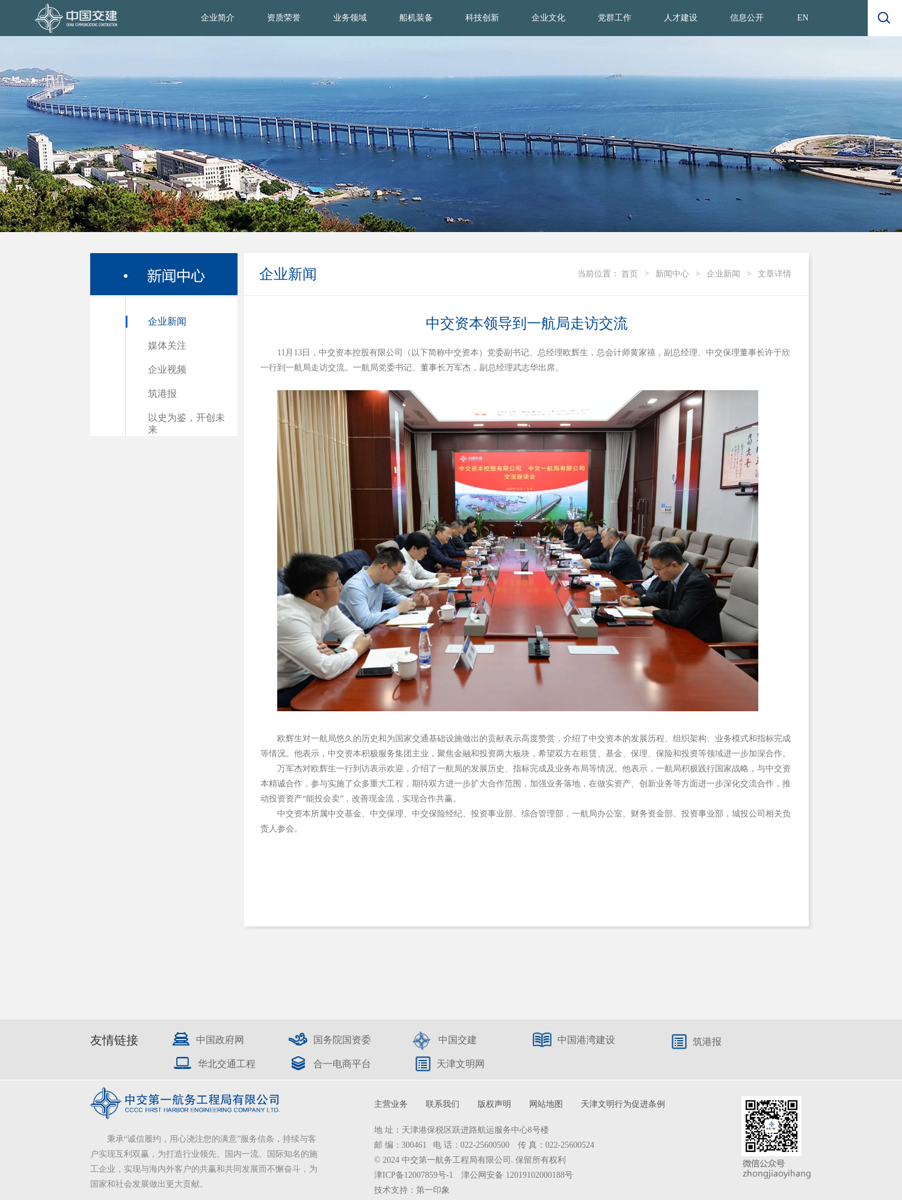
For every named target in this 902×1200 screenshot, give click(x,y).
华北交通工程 (227, 1064)
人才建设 (681, 17)
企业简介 (218, 17)
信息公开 (747, 17)
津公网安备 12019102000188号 (517, 1175)
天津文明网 (461, 1064)
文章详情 (774, 273)
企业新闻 (167, 321)
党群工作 (614, 17)
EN (803, 17)
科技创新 (482, 17)
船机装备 (416, 17)
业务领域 (350, 17)
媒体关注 (167, 345)
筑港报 (162, 393)
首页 (629, 273)
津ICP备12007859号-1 (414, 1175)
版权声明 (494, 1104)
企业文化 (548, 17)
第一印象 (433, 1190)
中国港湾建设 (586, 1040)
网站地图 (546, 1104)
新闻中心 (672, 273)
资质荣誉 (284, 17)
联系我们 (442, 1104)
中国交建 (457, 1040)
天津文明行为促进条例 (623, 1104)
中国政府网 (220, 1040)
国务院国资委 (342, 1040)
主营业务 (391, 1104)
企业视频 (167, 369)
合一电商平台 (342, 1064)
